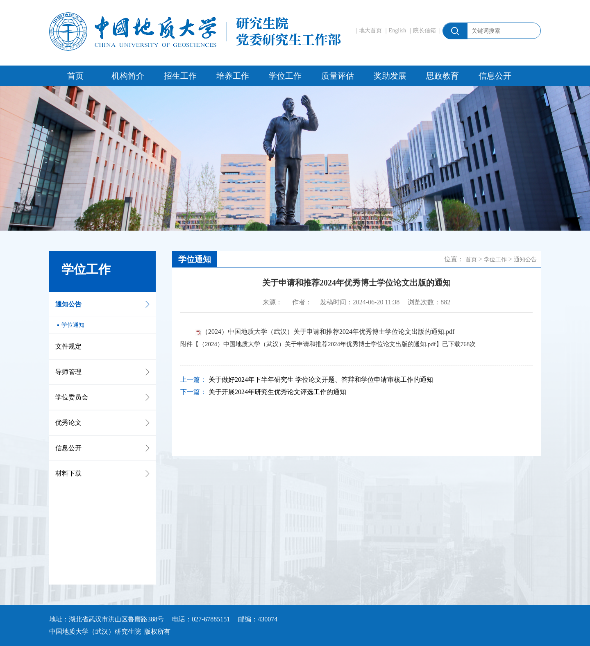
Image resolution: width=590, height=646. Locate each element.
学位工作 (285, 75)
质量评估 (337, 75)
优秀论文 (68, 422)
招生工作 (180, 75)
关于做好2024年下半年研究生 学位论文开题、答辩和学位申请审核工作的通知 (321, 379)
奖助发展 (390, 75)
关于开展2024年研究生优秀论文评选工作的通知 (277, 391)
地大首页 (370, 30)
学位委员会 (71, 397)
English (397, 30)
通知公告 (68, 304)
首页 (75, 75)
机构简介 (127, 75)
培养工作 (232, 75)
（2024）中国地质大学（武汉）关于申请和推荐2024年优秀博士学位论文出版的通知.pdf (328, 331)
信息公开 (495, 75)
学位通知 (72, 325)
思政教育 (442, 75)
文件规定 (68, 346)
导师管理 (68, 371)
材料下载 (68, 473)
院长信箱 (424, 30)
